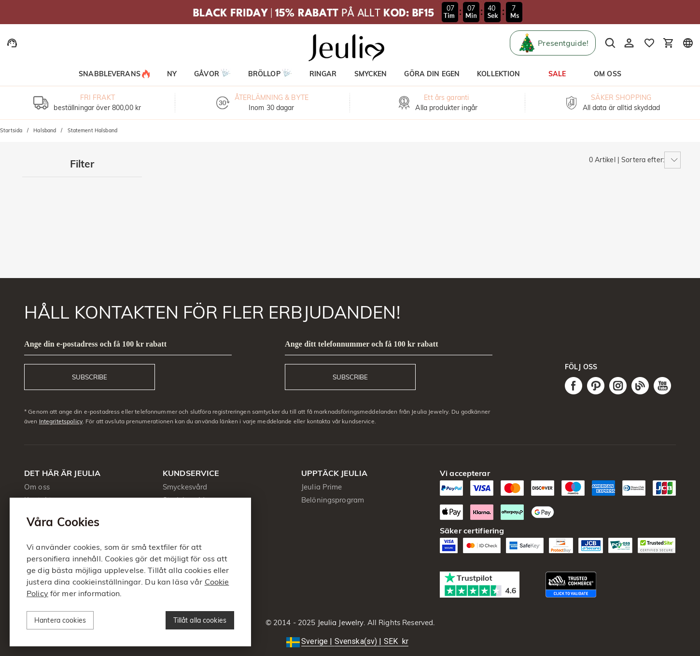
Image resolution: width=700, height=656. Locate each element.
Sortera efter (642, 159)
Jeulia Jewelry (339, 622)
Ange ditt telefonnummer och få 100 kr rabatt (361, 344)
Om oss (37, 486)
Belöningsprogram (332, 499)
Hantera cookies (60, 620)
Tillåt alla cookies (200, 620)
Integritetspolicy (61, 421)
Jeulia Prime (321, 486)
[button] (350, 641)
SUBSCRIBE (89, 377)
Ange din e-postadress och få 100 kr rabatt (95, 344)
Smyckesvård (185, 486)
